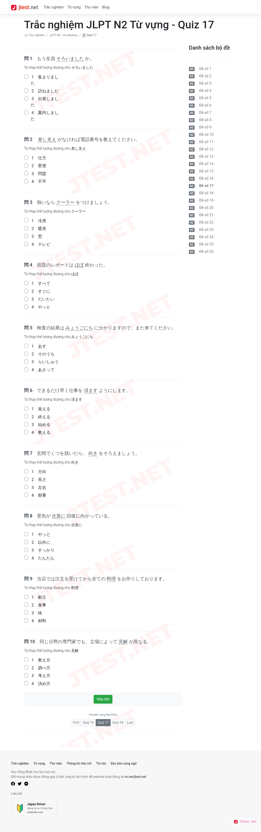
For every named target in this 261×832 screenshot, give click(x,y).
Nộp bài (103, 699)
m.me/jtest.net (135, 777)
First (76, 722)
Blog (105, 7)
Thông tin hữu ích (79, 763)
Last (130, 722)
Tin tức (101, 763)
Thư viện (91, 7)
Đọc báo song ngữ (124, 763)
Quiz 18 (117, 722)
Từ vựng (74, 7)
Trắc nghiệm (54, 7)
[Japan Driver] (34, 808)
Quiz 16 (88, 722)
